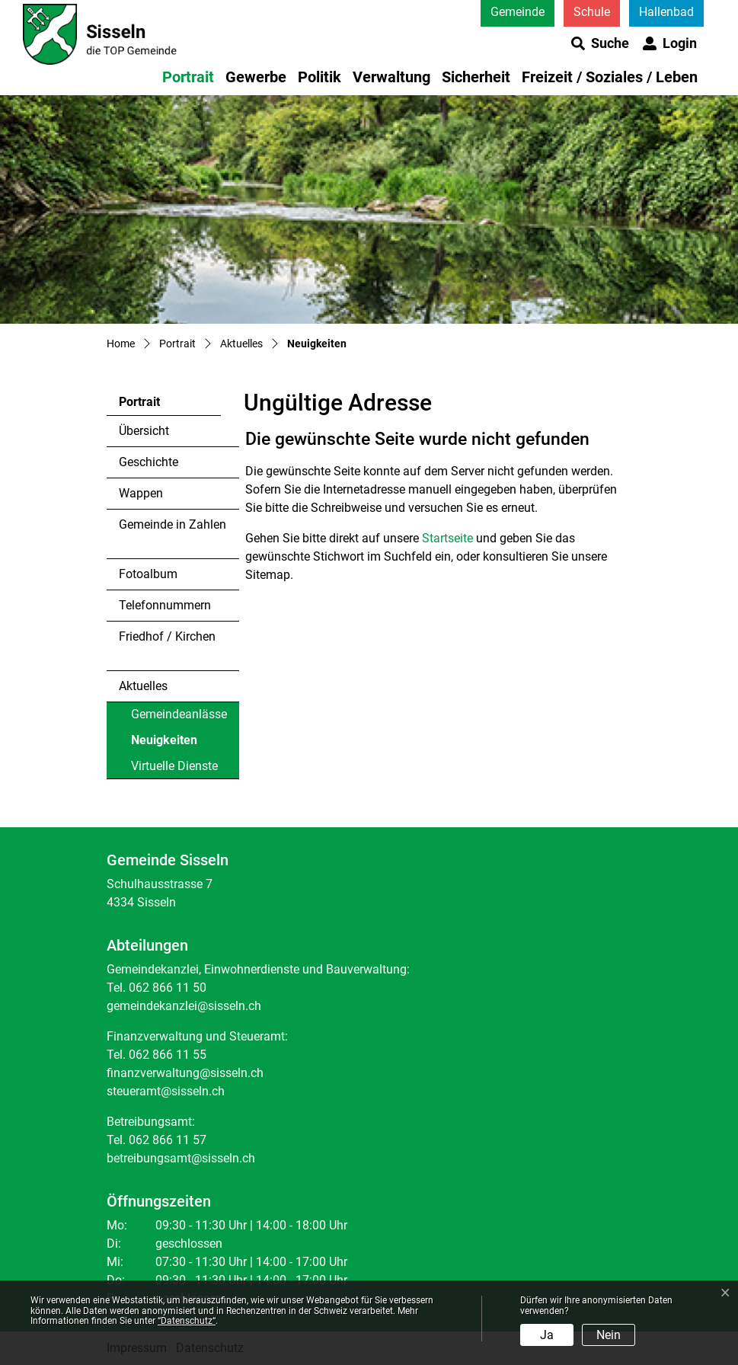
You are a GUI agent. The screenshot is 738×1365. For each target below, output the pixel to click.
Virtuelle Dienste (174, 766)
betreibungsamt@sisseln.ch (181, 1158)
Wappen (141, 493)
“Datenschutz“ (187, 1320)
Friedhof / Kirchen (167, 636)
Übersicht (144, 431)
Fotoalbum (148, 574)
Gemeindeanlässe (179, 714)
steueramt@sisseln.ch (166, 1091)
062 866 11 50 (167, 987)
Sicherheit (476, 77)
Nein (608, 1335)
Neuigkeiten (172, 743)
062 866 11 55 (167, 1054)
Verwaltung (391, 77)
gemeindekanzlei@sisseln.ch (184, 1006)
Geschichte (148, 462)
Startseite (447, 538)
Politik (319, 77)
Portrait (188, 77)
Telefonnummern (165, 605)
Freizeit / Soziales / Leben (610, 77)
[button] (600, 43)
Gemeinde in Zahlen (172, 524)
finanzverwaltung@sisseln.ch (185, 1073)
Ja (547, 1335)
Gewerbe (255, 77)
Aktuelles (143, 686)
